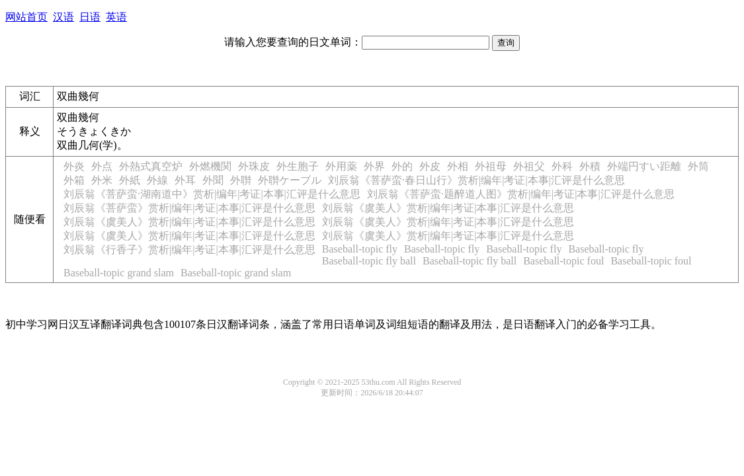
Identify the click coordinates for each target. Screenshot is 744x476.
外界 (374, 166)
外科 (562, 166)
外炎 (74, 166)
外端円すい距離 (644, 166)
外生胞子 (297, 166)
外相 (457, 166)
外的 (402, 166)
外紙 (129, 180)
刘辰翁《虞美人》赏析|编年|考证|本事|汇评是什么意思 (448, 208)
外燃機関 (210, 166)
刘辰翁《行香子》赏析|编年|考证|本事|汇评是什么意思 (189, 249)
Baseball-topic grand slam (118, 272)
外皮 (429, 166)
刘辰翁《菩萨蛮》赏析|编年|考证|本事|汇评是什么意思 (189, 208)
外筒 (698, 166)
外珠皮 (254, 166)
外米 (101, 180)
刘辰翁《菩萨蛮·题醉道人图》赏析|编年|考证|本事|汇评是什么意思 (521, 194)
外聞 (213, 180)
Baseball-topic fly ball (369, 260)
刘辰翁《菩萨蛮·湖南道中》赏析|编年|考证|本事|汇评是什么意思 (211, 194)
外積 (589, 166)
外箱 (74, 180)
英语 (116, 16)
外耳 (185, 180)
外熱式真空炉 (151, 166)
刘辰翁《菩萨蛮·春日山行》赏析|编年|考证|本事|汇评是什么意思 (476, 180)
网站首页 (26, 16)
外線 (157, 180)
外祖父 (529, 166)
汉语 (63, 16)
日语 (90, 16)
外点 (101, 166)
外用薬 (341, 166)
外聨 (240, 180)
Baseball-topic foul (563, 260)
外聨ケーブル (289, 180)
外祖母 (491, 166)
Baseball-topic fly (359, 249)
